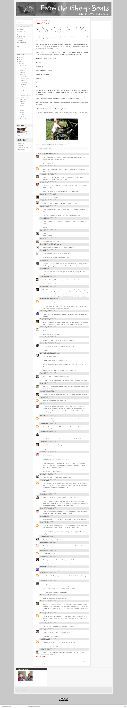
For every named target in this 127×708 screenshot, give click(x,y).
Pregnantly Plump (45, 319)
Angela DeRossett (45, 174)
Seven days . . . (23, 103)
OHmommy (43, 536)
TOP (125, 706)
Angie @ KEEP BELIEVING (48, 154)
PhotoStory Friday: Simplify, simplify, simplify (24, 78)
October (22, 70)
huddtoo (42, 452)
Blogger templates (6, 706)
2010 (20, 59)
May (21, 110)
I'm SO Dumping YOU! (25, 93)
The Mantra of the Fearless (23, 36)
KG (41, 572)
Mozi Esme (43, 522)
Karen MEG (43, 276)
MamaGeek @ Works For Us (48, 343)
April (21, 112)
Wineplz (42, 601)
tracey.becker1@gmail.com (47, 298)
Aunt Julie (43, 260)
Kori (41, 403)
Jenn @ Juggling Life (46, 194)
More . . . (19, 46)
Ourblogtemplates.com (34, 706)
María (41, 230)
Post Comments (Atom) (47, 663)
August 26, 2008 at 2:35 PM (48, 550)
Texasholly (43, 613)
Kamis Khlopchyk (45, 494)
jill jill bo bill (43, 649)
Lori (41, 166)
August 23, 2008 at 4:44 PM (48, 230)
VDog (41, 629)
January (22, 118)
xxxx (41, 550)
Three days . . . (23, 101)
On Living (19, 40)
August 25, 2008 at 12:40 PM (48, 403)
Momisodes (43, 250)
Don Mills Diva (44, 431)
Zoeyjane (42, 286)
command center (21, 690)
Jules (41, 566)
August (22, 74)
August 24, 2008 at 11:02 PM (48, 373)
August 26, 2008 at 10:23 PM (48, 556)
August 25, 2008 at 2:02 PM (48, 415)
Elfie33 (42, 580)
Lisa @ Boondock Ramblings (48, 353)
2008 (20, 63)
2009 (20, 61)
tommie (42, 238)
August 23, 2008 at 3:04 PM (48, 199)
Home (62, 661)
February (22, 116)
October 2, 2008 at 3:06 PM (48, 654)
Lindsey (42, 441)
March (21, 114)
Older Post (85, 661)
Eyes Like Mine (20, 29)
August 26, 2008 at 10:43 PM (48, 566)
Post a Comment (40, 656)
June (21, 108)
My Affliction (20, 38)
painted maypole (44, 327)
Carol (41, 373)
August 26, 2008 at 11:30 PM (48, 580)
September (22, 72)
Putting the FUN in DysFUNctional (49, 244)
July (21, 105)
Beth (41, 556)
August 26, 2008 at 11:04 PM (48, 572)
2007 (20, 121)
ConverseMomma (45, 474)
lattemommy (43, 311)
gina (41, 415)
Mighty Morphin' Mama (46, 391)
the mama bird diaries (46, 542)
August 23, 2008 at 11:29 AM (48, 165)
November (22, 68)
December (22, 65)
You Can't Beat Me (21, 42)
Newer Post (38, 661)
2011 (20, 57)
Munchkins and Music (46, 508)
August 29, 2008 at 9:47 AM (48, 628)
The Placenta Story (21, 31)
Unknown (42, 206)
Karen (41, 383)
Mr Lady (42, 182)
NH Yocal (42, 480)
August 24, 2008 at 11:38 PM (48, 383)
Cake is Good (23, 99)
